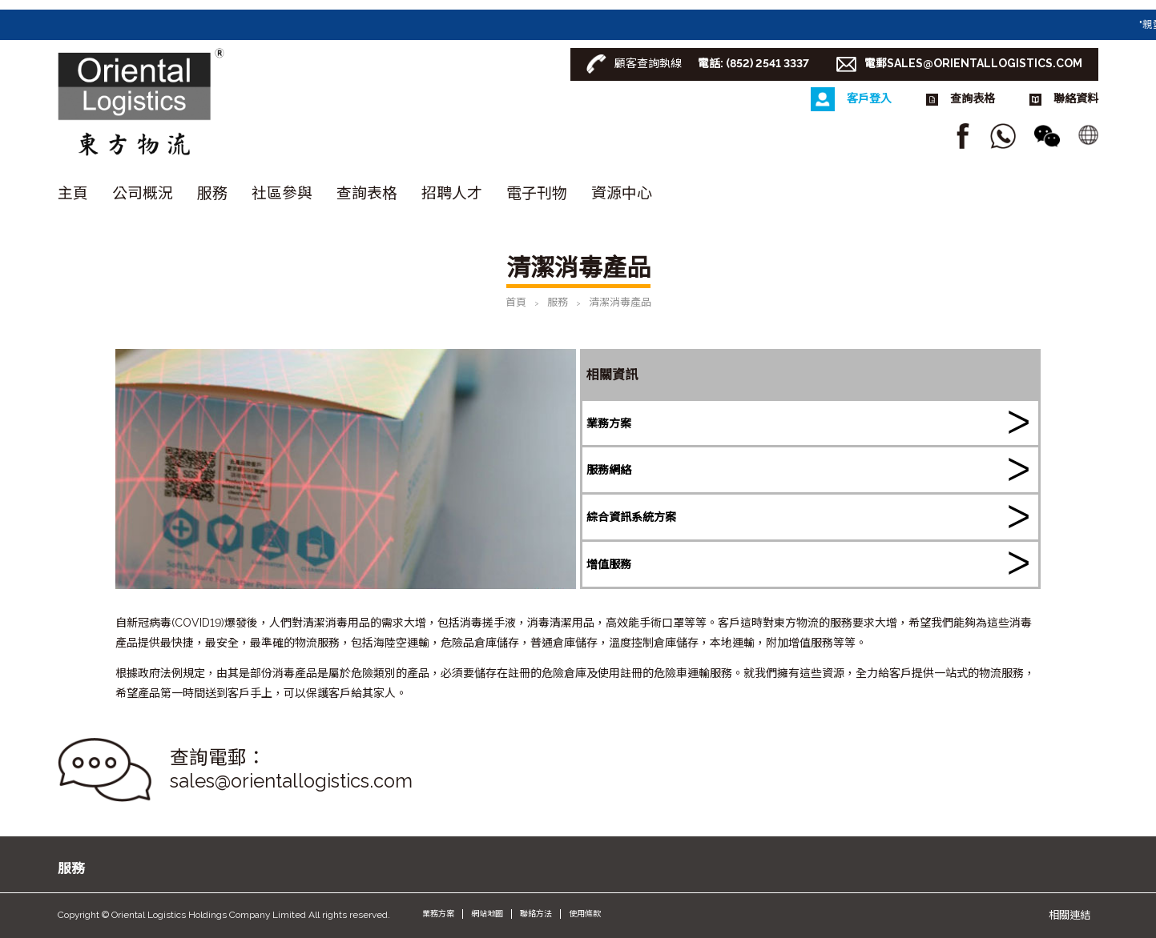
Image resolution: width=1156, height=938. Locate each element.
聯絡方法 (536, 913)
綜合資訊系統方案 (631, 517)
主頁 (73, 193)
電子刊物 (536, 193)
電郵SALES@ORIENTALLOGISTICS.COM (973, 63)
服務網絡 (608, 469)
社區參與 (282, 193)
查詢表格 (366, 193)
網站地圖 (487, 913)
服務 (212, 193)
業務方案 (608, 423)
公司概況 (142, 193)
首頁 (515, 302)
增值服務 (608, 564)
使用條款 (585, 913)
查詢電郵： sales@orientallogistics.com (291, 769)
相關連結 (1069, 914)
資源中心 (621, 193)
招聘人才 (451, 193)
